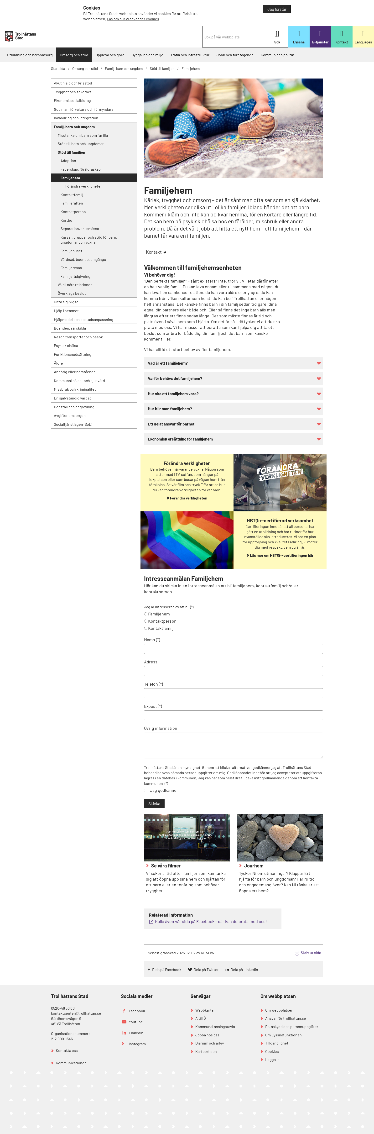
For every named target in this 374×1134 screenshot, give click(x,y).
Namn (149, 639)
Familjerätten (72, 203)
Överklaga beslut (72, 293)
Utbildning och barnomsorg (30, 54)
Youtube (136, 1021)
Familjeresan (71, 267)
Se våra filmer (165, 865)
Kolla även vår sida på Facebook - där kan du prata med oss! (211, 921)
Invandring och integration (76, 118)
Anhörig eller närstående (75, 371)
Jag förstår (276, 9)
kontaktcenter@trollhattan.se (76, 1013)
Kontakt (154, 252)
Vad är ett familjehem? (168, 363)
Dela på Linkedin (244, 969)
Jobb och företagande (235, 54)
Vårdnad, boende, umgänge (83, 259)
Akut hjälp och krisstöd (73, 83)
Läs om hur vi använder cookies (133, 18)
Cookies (272, 1051)
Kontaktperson (73, 211)
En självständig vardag (73, 398)
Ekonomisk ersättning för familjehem (180, 438)
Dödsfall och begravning (74, 406)
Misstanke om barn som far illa (83, 135)
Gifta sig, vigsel (66, 301)
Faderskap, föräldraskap (81, 169)
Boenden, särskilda (70, 328)
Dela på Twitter (206, 969)
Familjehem (159, 613)
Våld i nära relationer (75, 284)
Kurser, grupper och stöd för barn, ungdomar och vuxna (89, 240)
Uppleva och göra (109, 54)
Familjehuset (71, 250)
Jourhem (253, 865)
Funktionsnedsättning (72, 354)
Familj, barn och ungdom (124, 68)
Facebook (137, 1010)
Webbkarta (204, 1010)
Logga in (272, 1059)
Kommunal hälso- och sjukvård (79, 380)
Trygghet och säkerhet (73, 91)
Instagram (137, 1043)
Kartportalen (206, 1051)
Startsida (58, 68)
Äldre (58, 363)
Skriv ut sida (311, 952)
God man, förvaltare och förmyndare (84, 109)
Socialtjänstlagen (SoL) (73, 424)
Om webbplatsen (279, 1010)
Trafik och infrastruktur (190, 54)
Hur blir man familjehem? (170, 408)
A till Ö (200, 1018)
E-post (150, 706)
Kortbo (66, 220)
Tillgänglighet (276, 1043)
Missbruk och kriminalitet (75, 389)
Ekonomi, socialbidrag (72, 100)
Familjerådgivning (75, 276)
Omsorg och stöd (74, 54)
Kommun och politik (277, 54)
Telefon (151, 684)
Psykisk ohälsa (66, 345)
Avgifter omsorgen (70, 415)
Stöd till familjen (162, 68)
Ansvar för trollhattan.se (285, 1018)
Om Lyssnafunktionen (283, 1035)
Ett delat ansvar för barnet (171, 423)
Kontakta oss (67, 1050)
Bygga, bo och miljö (147, 54)
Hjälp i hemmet (66, 310)
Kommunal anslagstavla (215, 1026)
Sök (277, 37)
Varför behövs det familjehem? (175, 378)
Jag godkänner (164, 790)
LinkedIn (136, 1032)
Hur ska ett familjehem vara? (173, 393)
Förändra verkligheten (84, 186)
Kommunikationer (71, 1062)
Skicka (154, 803)
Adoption (68, 160)
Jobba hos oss (207, 1035)
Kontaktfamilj (72, 194)
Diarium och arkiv (209, 1043)
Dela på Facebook (166, 969)
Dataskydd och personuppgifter (291, 1026)
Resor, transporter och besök (78, 337)
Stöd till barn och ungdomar (81, 143)
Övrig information (160, 728)
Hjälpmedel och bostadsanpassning (83, 319)
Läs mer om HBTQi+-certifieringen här (281, 555)
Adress (150, 661)
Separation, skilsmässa (80, 228)
